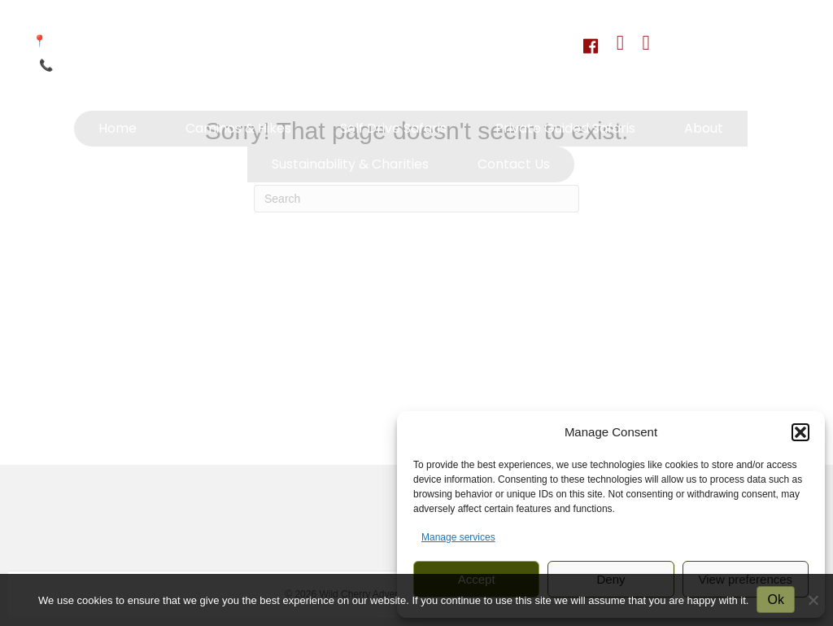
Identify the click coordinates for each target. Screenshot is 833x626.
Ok (775, 599)
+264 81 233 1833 (102, 65)
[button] (800, 432)
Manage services (458, 537)
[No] (813, 600)
